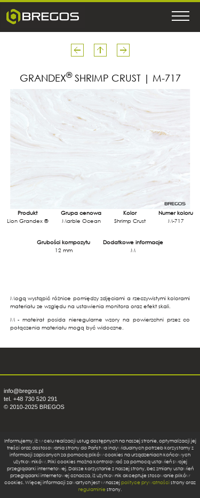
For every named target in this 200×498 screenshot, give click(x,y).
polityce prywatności (145, 482)
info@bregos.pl (23, 391)
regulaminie (92, 489)
